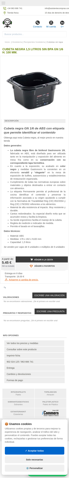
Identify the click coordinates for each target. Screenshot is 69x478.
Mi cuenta (51, 24)
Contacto (37, 24)
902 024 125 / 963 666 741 (20, 361)
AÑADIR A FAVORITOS (42, 265)
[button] (62, 59)
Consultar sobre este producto (22, 349)
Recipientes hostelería (34, 42)
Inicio (7, 42)
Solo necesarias (34, 459)
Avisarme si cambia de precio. (22, 279)
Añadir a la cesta (41, 259)
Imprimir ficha (13, 355)
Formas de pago (15, 380)
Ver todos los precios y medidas (22, 343)
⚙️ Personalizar (34, 468)
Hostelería (17, 42)
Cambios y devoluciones (19, 374)
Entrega (11, 368)
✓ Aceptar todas (34, 450)
